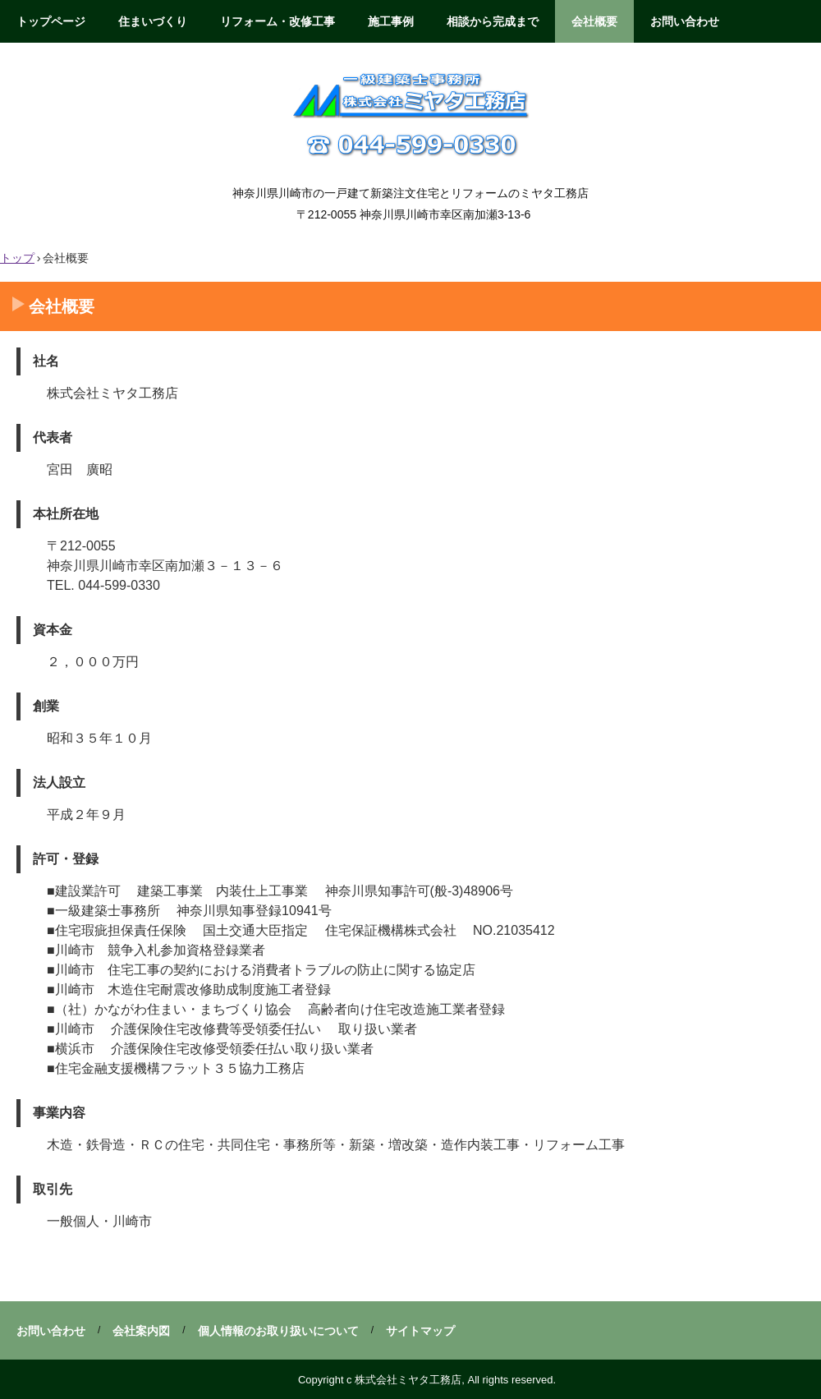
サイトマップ (420, 1330)
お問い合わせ (684, 21)
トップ (17, 258)
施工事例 (391, 21)
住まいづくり (152, 21)
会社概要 (594, 21)
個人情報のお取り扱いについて (278, 1330)
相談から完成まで (493, 21)
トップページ (50, 21)
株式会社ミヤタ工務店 (411, 112)
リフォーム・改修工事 (277, 21)
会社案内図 (141, 1330)
